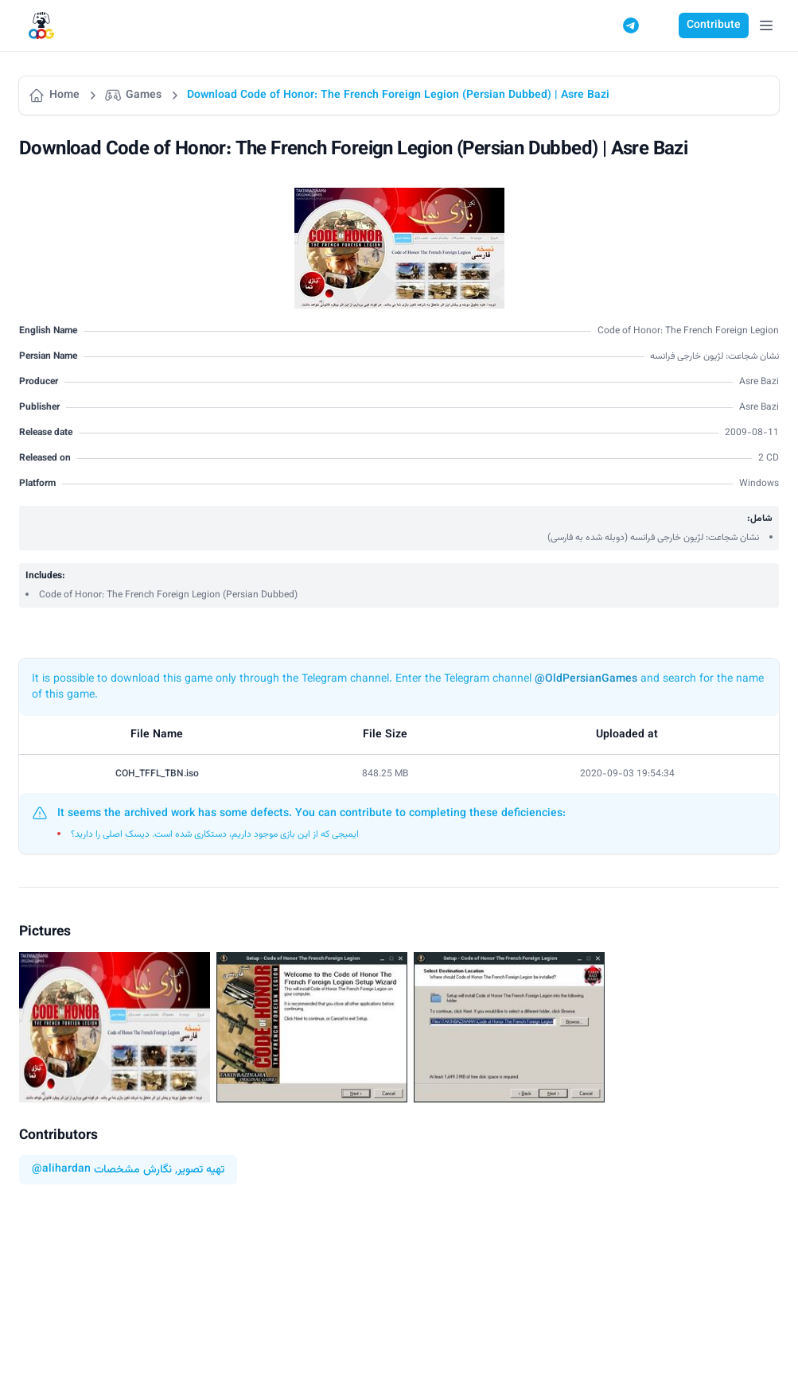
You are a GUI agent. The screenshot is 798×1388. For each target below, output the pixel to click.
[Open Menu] (766, 25)
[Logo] (41, 26)
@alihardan (61, 1169)
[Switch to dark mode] (661, 25)
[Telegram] (631, 25)
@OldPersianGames (586, 679)
